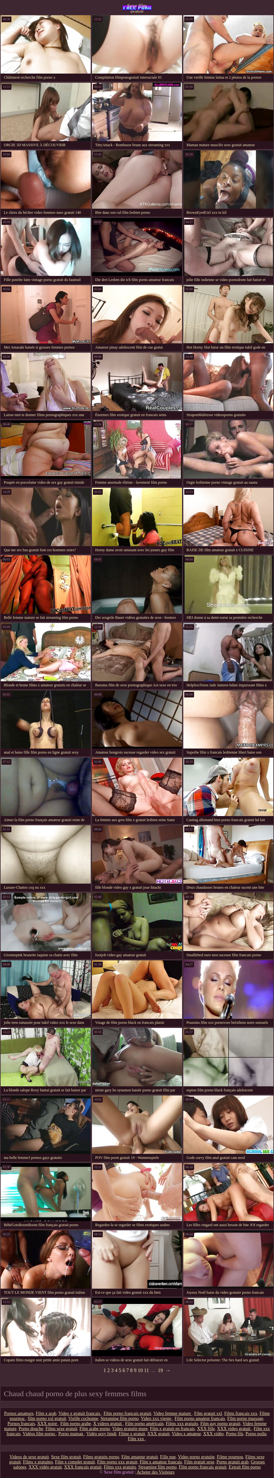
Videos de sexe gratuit (29, 1457)
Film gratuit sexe (199, 1462)
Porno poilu (255, 1433)
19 (160, 1370)
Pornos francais (21, 1423)
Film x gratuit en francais (172, 1428)
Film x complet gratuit (75, 1462)
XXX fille (206, 1428)
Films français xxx (240, 1413)
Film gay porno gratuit (220, 1423)
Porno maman (71, 1433)
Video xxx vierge (157, 1418)
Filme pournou (230, 1457)
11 (146, 1370)
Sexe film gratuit (137, 8)
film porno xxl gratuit (47, 1418)
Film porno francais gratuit (202, 1467)
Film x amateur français (161, 1462)
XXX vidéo (213, 1433)
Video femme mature (172, 1413)
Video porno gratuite (196, 1457)
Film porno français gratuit (127, 1413)
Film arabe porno (95, 1428)
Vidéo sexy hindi (101, 1433)
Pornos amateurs (19, 1413)
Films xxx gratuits (182, 1423)
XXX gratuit (158, 1433)
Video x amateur (186, 1433)
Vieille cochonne (83, 1418)
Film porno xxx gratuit (117, 1462)
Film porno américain (144, 1423)
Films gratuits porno (101, 1457)
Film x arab (46, 1413)
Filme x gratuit (132, 1433)
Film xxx (136, 1438)
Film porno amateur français (200, 1418)
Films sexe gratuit (61, 1428)
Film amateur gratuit (139, 1457)
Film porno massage (245, 1418)
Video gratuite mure (130, 1428)
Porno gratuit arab (233, 1462)
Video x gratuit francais (79, 1413)
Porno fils (234, 1433)
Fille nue (168, 1457)
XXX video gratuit (234, 1428)
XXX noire (47, 1423)
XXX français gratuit (82, 1467)
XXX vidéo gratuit (45, 1467)
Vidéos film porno (39, 1433)
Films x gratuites (38, 1462)
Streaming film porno (120, 1418)
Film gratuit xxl (208, 1413)
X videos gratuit (108, 1423)
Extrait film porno (245, 1467)
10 (140, 1370)
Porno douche (31, 1428)
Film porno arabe (75, 1423)
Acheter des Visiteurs (155, 1472)
